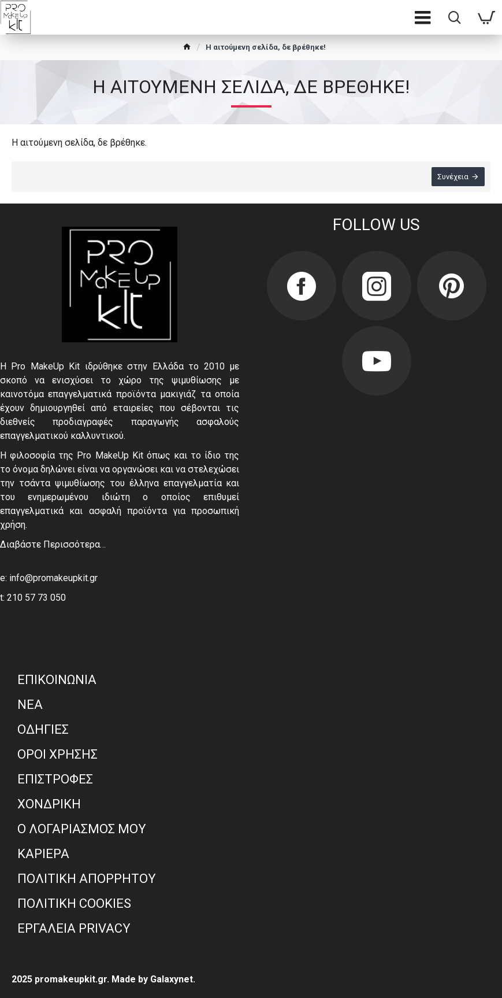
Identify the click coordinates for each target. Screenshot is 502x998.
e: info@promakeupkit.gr (49, 577)
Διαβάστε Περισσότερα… (53, 544)
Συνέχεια (452, 176)
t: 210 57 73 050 (33, 597)
